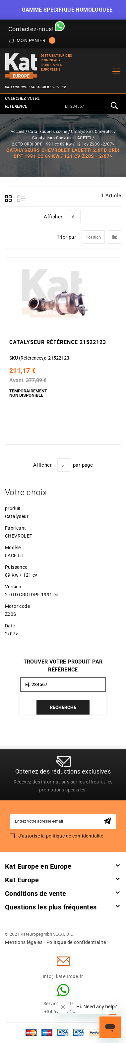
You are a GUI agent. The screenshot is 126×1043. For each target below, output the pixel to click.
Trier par (66, 237)
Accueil (18, 131)
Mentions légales (24, 942)
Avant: (17, 380)
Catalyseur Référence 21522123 (57, 342)
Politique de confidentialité (76, 942)
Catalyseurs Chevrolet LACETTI (62, 138)
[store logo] (21, 66)
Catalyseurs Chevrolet (92, 131)
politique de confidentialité (74, 836)
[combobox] (85, 106)
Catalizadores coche (47, 131)
